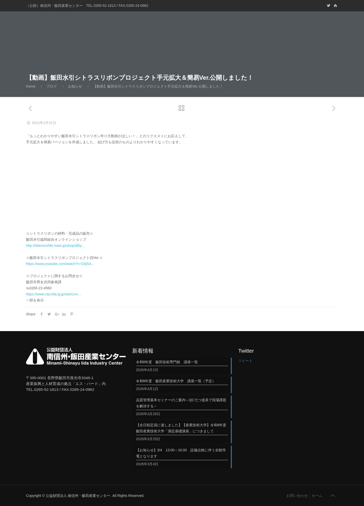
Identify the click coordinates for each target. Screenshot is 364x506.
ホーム (317, 496)
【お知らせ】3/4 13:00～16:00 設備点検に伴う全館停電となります (181, 453)
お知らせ (75, 86)
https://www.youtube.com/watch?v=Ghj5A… (60, 264)
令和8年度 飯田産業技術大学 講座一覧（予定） (176, 381)
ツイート (245, 361)
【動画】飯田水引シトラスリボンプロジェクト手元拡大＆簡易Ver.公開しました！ (158, 86)
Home (30, 86)
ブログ (51, 86)
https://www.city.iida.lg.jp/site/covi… (53, 294)
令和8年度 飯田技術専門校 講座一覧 (167, 362)
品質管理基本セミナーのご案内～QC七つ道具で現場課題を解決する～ (181, 403)
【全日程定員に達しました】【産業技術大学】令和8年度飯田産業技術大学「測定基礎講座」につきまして (181, 428)
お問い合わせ (297, 496)
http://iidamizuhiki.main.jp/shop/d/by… (55, 246)
